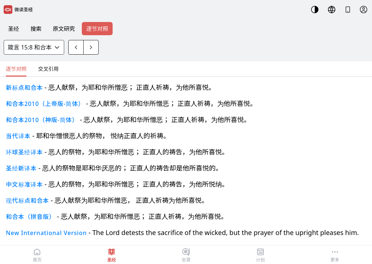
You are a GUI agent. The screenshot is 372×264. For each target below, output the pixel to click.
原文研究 (64, 28)
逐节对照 (97, 28)
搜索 (35, 28)
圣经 (13, 28)
